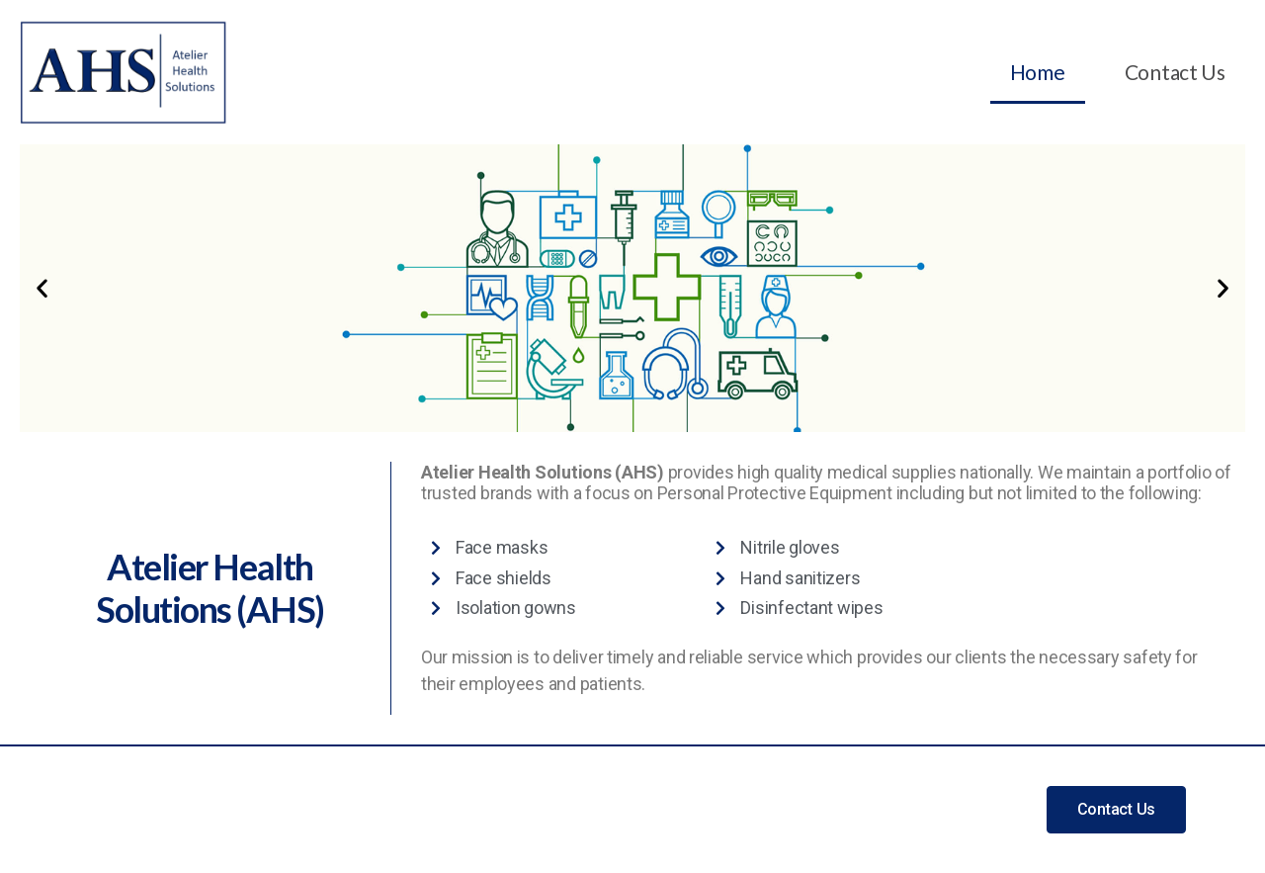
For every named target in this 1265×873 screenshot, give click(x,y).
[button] (42, 288)
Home (1037, 71)
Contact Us (1175, 71)
